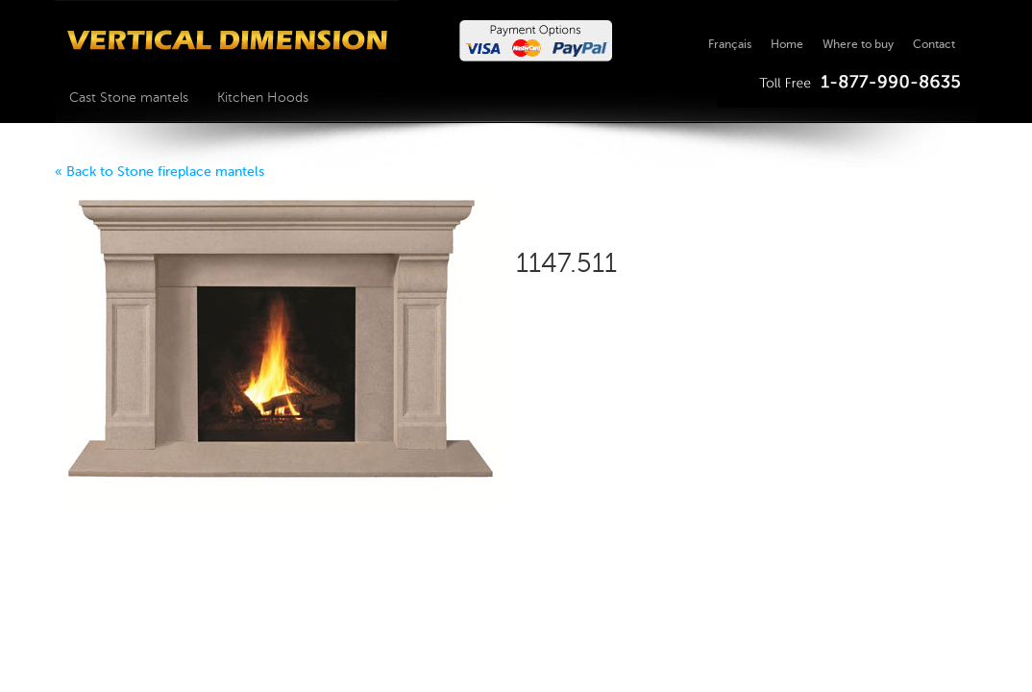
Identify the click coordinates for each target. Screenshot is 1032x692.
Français (729, 44)
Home (787, 44)
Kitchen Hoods (262, 97)
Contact (934, 44)
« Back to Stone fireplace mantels (159, 171)
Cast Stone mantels (128, 97)
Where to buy (858, 44)
